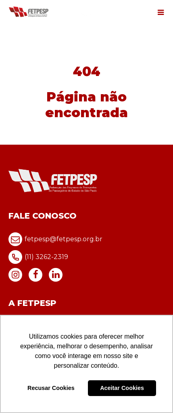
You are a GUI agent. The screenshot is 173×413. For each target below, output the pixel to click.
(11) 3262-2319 (38, 257)
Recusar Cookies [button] (51, 388)
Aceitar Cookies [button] (122, 388)
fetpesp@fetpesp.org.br (55, 239)
